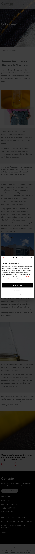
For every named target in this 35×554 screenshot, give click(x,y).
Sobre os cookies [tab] (27, 258)
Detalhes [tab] (16, 258)
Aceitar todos (17, 285)
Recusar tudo (17, 294)
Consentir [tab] (6, 258)
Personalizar (17, 290)
